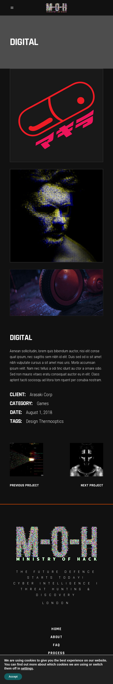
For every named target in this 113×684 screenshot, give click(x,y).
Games (43, 403)
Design (32, 421)
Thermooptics (51, 421)
